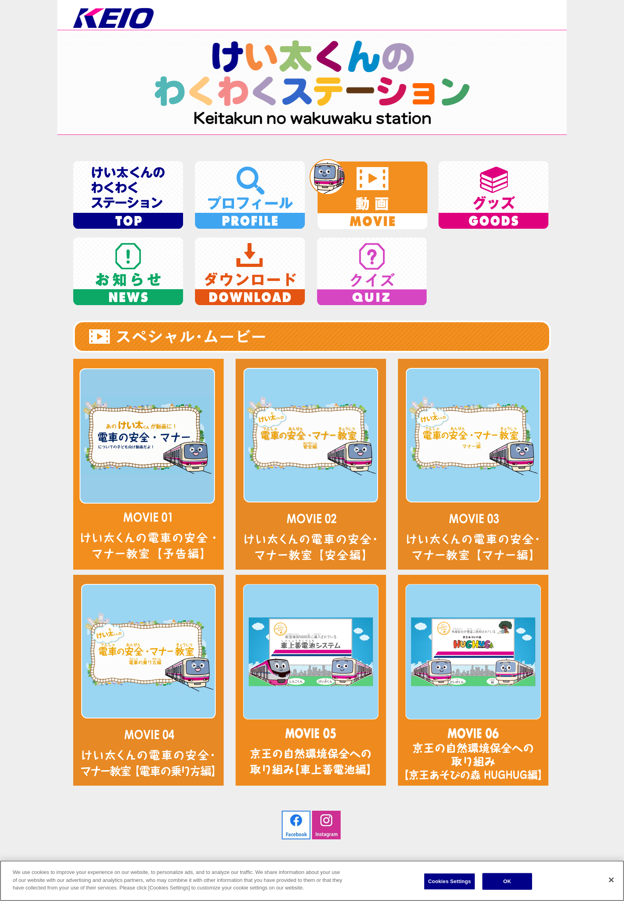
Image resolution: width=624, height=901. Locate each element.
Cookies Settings (449, 881)
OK (507, 881)
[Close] (611, 880)
